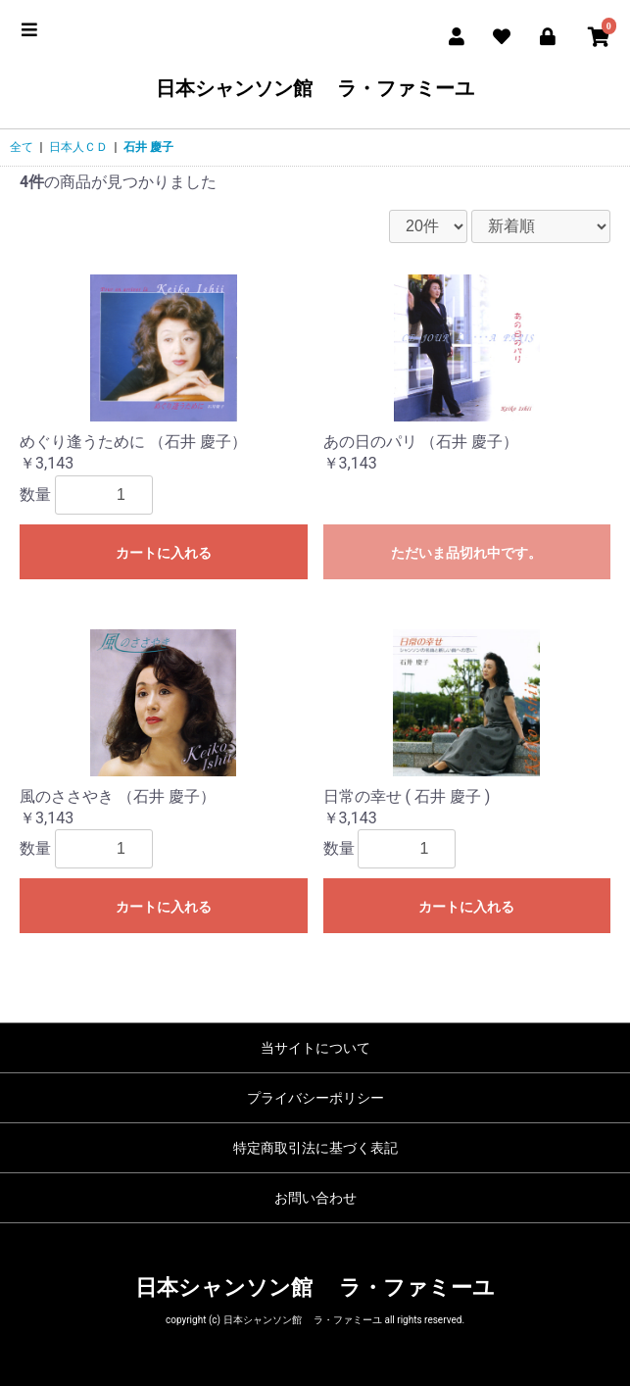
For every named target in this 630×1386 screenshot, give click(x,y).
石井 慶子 (148, 147)
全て (21, 147)
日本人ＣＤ (78, 147)
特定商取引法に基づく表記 (315, 1148)
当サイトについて (315, 1048)
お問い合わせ (315, 1198)
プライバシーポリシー (315, 1098)
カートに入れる (164, 553)
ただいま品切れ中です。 (466, 553)
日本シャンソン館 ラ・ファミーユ (315, 88)
